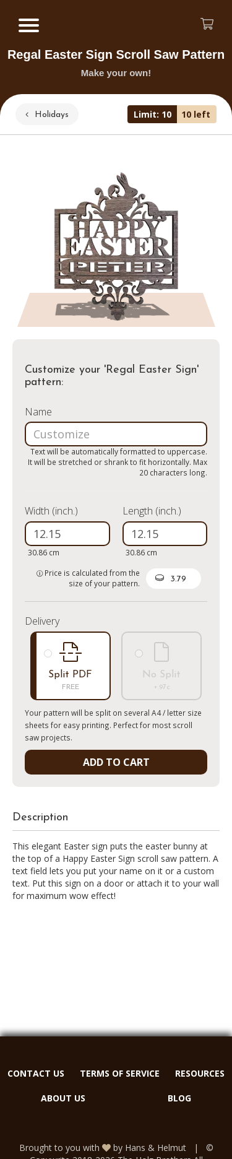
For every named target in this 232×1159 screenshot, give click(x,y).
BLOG (179, 1098)
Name (38, 412)
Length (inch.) (151, 511)
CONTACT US (35, 1073)
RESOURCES (200, 1073)
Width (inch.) (51, 511)
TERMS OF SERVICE (120, 1073)
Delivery (42, 621)
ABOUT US (63, 1098)
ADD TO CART (116, 762)
